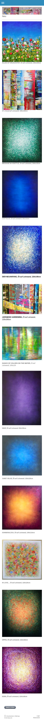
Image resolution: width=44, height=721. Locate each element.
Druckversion (9, 716)
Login (38, 716)
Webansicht (36, 717)
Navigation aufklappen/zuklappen (22, 3)
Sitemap (17, 716)
